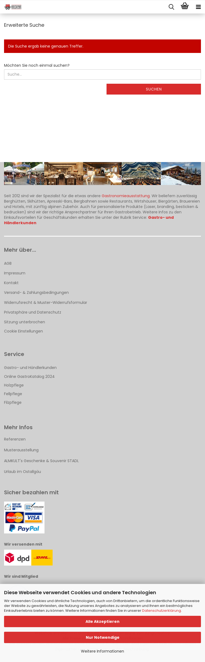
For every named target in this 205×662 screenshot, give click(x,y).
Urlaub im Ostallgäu (22, 471)
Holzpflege (14, 385)
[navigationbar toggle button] (198, 7)
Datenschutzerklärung (161, 610)
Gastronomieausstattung (126, 196)
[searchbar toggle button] (171, 7)
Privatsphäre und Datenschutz (32, 312)
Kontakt (11, 282)
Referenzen (15, 439)
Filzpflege (13, 402)
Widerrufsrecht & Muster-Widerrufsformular (45, 302)
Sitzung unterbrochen (24, 322)
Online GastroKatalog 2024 (29, 376)
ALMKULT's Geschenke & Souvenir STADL (41, 460)
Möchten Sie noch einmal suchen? (37, 65)
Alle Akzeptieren (102, 621)
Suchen (154, 89)
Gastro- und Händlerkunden (30, 367)
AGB (8, 263)
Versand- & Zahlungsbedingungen (36, 292)
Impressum (14, 273)
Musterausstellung (21, 450)
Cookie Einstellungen (23, 331)
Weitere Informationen (102, 651)
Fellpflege (13, 393)
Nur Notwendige (102, 637)
